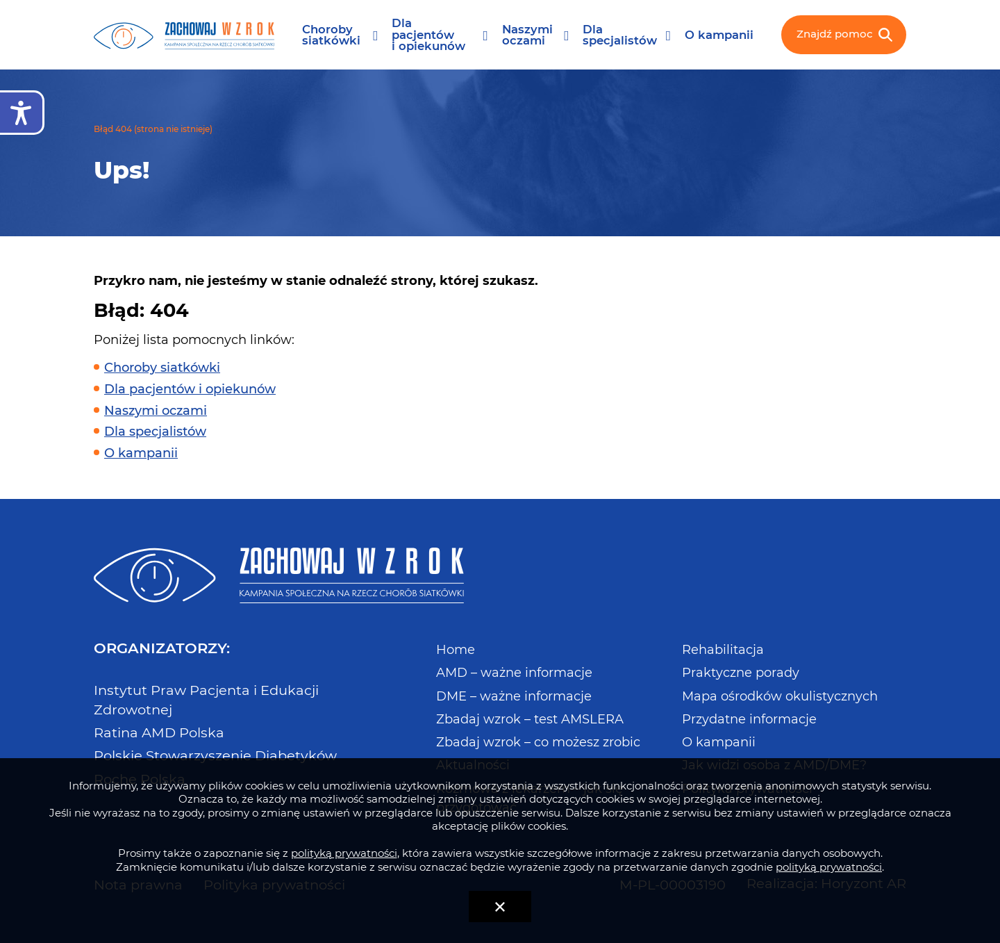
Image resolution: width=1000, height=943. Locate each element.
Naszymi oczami (527, 35)
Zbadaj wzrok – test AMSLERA (530, 719)
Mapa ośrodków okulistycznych (780, 696)
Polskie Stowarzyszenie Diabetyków (215, 755)
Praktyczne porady (740, 672)
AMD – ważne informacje (514, 672)
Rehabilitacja (723, 649)
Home (455, 649)
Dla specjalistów (620, 35)
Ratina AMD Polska (159, 732)
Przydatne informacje (749, 719)
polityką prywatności (344, 853)
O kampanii (719, 35)
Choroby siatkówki (331, 35)
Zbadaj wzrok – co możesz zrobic (538, 742)
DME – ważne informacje (514, 696)
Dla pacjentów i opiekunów (428, 34)
